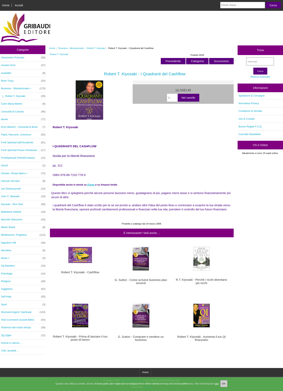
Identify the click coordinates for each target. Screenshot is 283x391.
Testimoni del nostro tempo (23, 327)
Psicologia (23, 273)
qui (217, 386)
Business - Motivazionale (71, 48)
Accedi (19, 5)
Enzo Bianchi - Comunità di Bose (23, 127)
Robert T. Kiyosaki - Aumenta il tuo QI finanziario (201, 338)
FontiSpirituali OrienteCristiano (23, 157)
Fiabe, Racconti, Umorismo (23, 134)
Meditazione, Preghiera (23, 234)
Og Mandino (23, 265)
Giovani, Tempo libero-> (23, 173)
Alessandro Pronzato (23, 57)
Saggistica (23, 289)
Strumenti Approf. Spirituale (23, 312)
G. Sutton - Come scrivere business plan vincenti (141, 281)
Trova (260, 50)
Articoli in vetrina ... (11, 342)
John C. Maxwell (23, 196)
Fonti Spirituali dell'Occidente (23, 142)
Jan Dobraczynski (23, 188)
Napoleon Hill (23, 242)
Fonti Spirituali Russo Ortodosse (23, 150)
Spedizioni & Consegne (252, 95)
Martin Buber (23, 227)
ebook (23, 119)
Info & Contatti (247, 118)
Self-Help (23, 296)
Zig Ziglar (23, 335)
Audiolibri (23, 73)
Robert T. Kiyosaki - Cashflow (80, 272)
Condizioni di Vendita (250, 110)
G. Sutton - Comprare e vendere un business (141, 338)
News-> (23, 258)
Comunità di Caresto (23, 111)
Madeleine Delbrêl (23, 211)
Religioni (23, 281)
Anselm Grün (23, 65)
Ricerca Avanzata (260, 76)
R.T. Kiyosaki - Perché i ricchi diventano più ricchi (201, 281)
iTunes (91, 184)
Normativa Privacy (249, 103)
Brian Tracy (23, 80)
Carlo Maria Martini (23, 103)
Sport (23, 304)
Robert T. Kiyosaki (96, 48)
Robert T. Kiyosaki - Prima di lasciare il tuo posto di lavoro (80, 338)
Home (5, 5)
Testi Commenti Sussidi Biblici (23, 319)
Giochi (23, 165)
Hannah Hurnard (23, 181)
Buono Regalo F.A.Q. (250, 126)
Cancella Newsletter (250, 134)
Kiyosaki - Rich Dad (23, 204)
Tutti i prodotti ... (10, 350)
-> (23, 88)
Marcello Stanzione (23, 219)
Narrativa (23, 250)
